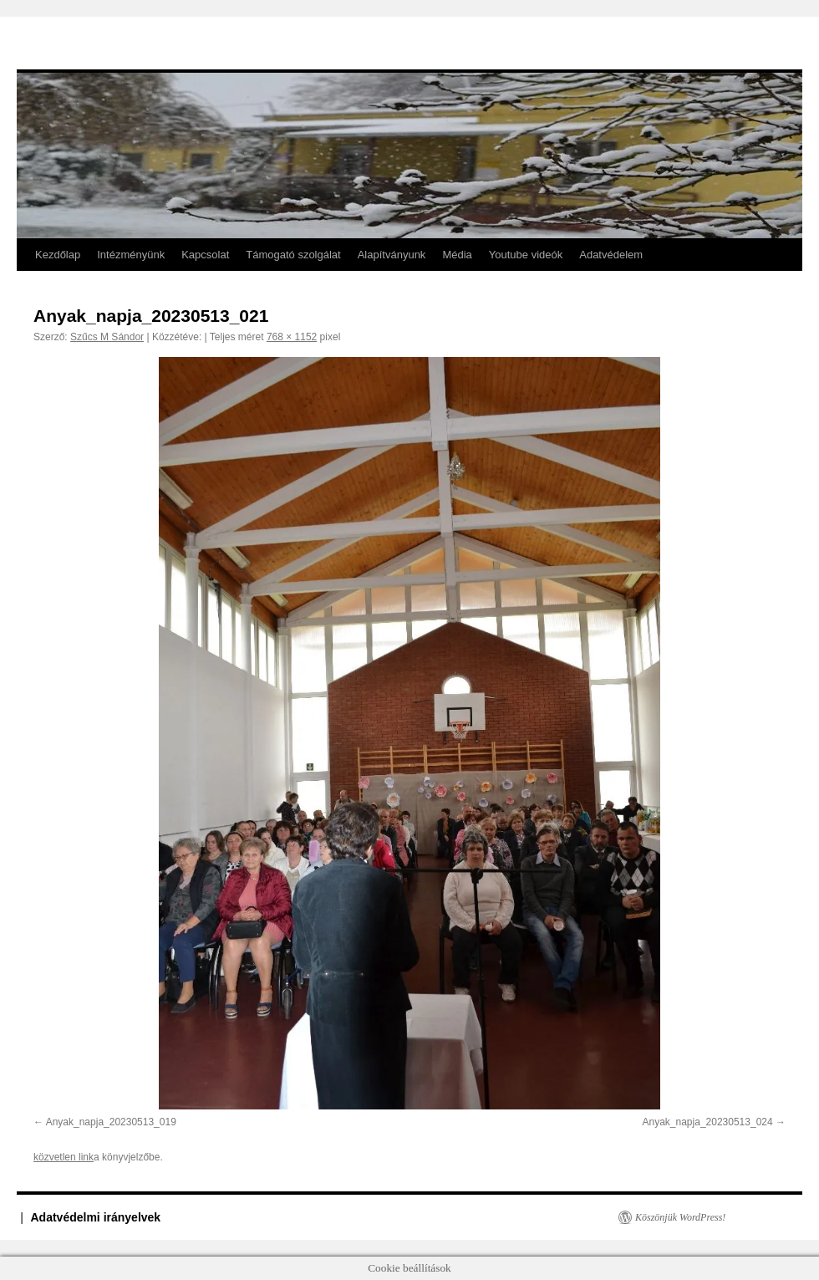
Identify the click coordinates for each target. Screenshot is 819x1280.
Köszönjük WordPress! (680, 1217)
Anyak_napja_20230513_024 (708, 1122)
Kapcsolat (205, 254)
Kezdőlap (57, 254)
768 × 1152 (292, 337)
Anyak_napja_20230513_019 (111, 1122)
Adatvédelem (611, 254)
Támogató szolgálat (293, 254)
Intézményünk (131, 254)
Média (456, 254)
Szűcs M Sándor (107, 337)
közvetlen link (63, 1157)
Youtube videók (525, 254)
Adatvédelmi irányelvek (96, 1217)
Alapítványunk (392, 254)
